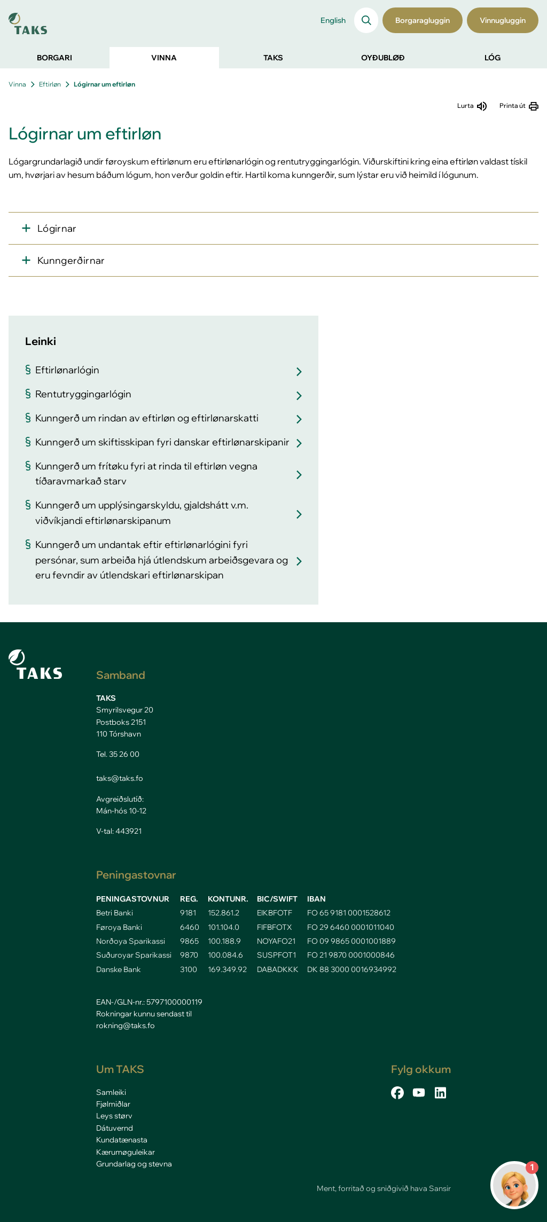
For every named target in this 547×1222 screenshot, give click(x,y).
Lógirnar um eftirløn (104, 84)
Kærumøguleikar (125, 1152)
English (333, 20)
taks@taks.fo (119, 778)
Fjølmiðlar (113, 1104)
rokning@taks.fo (125, 1025)
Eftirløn (50, 84)
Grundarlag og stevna (134, 1164)
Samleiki (111, 1092)
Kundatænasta (121, 1140)
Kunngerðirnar (71, 260)
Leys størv (114, 1116)
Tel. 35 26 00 (117, 754)
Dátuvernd (114, 1128)
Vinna (17, 84)
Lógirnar (57, 228)
